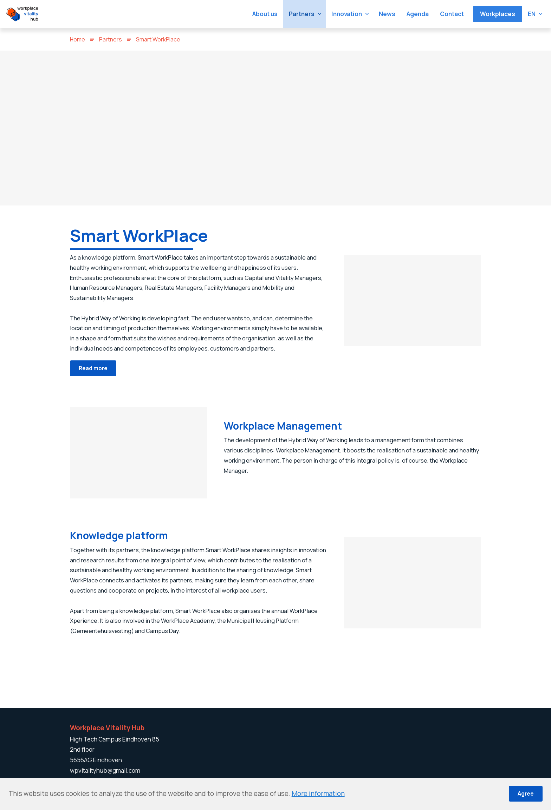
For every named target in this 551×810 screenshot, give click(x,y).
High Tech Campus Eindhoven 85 (114, 739)
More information (318, 793)
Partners (110, 39)
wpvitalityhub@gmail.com (105, 770)
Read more (93, 395)
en (532, 14)
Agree (526, 793)
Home (77, 39)
